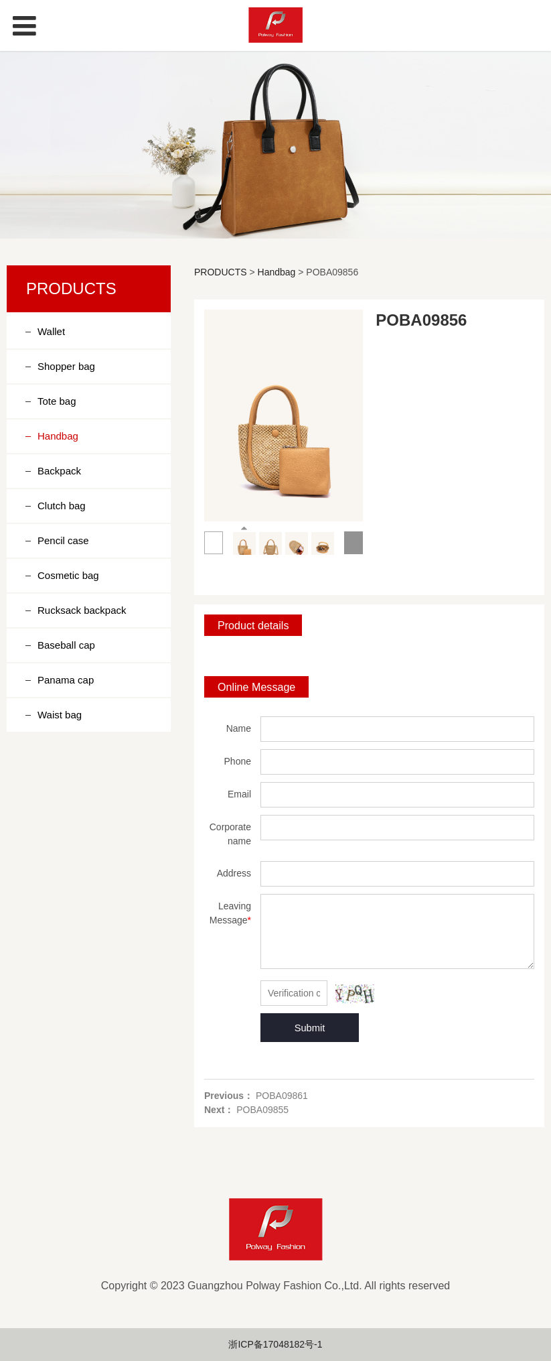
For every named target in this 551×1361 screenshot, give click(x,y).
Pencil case (63, 540)
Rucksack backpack (82, 610)
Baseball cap (66, 645)
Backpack (59, 470)
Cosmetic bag (68, 575)
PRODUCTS (220, 272)
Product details (253, 625)
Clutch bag (61, 505)
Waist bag (59, 714)
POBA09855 (262, 1109)
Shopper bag (66, 366)
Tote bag (56, 401)
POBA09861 (282, 1095)
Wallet (51, 331)
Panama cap (65, 680)
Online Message (256, 687)
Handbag (57, 436)
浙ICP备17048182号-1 (275, 1344)
